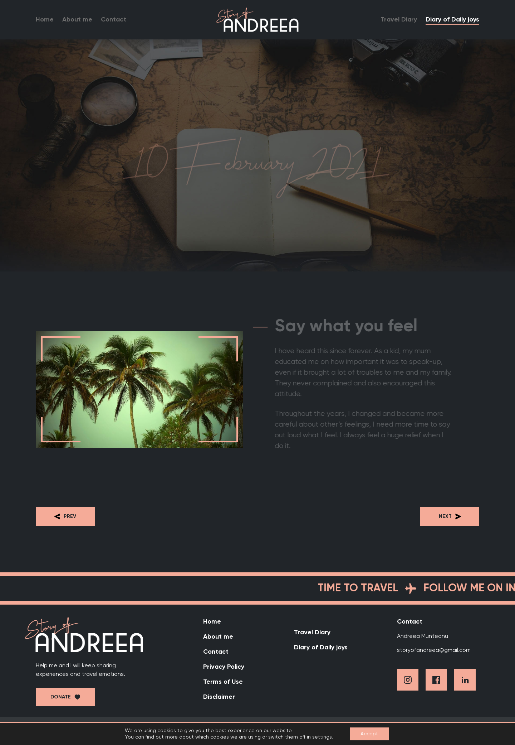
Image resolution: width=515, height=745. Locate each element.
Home (45, 19)
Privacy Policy (223, 667)
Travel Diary (399, 19)
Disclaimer (219, 697)
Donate (60, 697)
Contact (113, 19)
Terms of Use (223, 682)
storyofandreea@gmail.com (434, 650)
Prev (65, 516)
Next (450, 516)
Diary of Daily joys (452, 19)
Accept (369, 733)
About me (77, 19)
